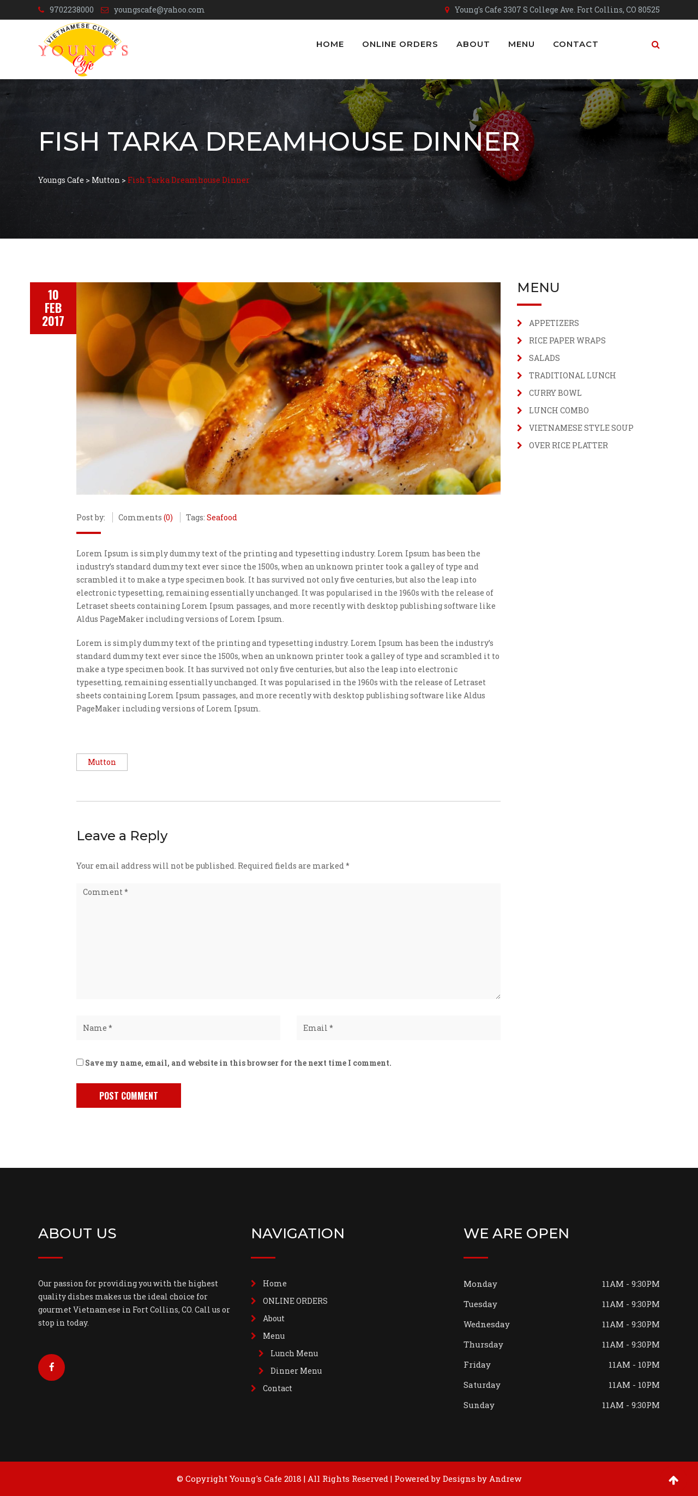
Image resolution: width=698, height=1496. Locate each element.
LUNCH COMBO (559, 410)
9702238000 (72, 9)
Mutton (102, 762)
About (473, 44)
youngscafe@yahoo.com (159, 9)
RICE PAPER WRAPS (567, 340)
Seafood (222, 517)
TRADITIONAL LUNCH (572, 375)
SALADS (544, 358)
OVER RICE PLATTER (568, 445)
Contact (576, 44)
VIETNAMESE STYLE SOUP (581, 428)
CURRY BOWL (555, 393)
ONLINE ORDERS (400, 44)
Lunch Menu (294, 1353)
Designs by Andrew (482, 1478)
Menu (521, 44)
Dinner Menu (296, 1371)
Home (330, 44)
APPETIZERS (554, 323)
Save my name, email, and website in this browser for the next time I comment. (238, 1063)
